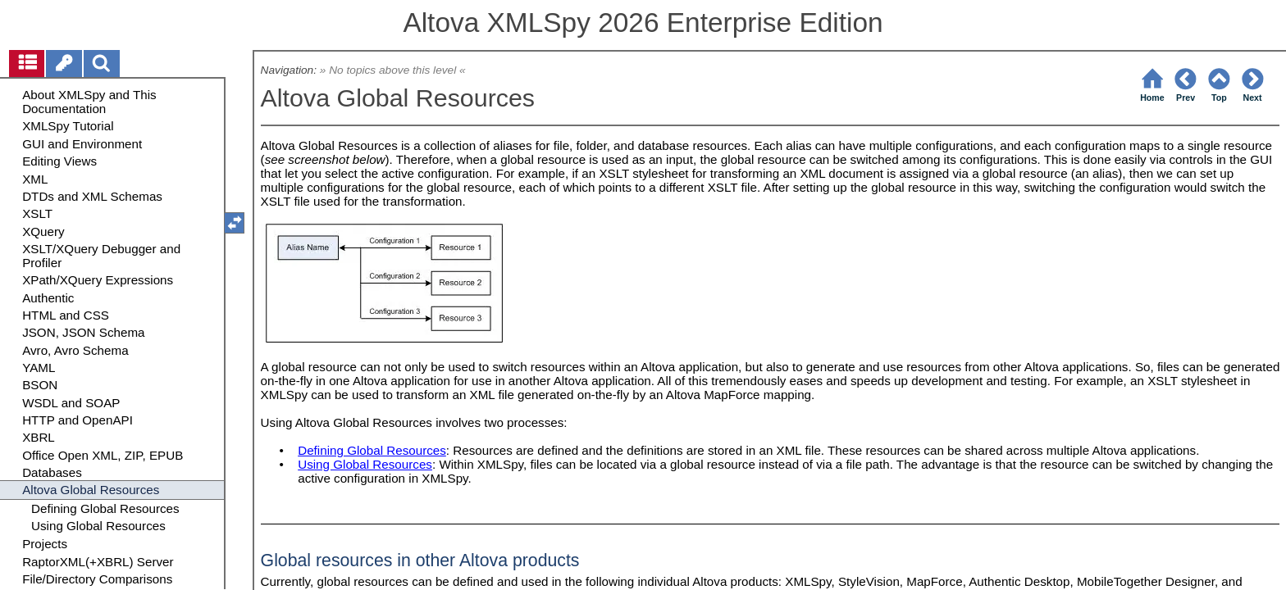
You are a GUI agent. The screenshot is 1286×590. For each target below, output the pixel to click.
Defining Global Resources (372, 450)
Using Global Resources (365, 464)
